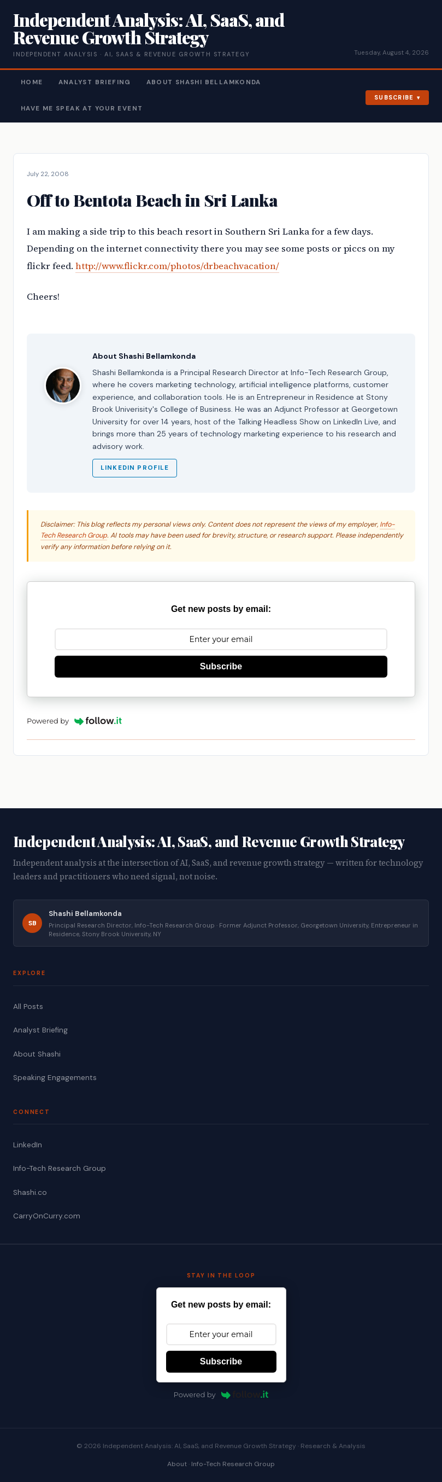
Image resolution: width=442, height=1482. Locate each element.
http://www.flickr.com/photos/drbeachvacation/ (177, 266)
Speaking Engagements (55, 1077)
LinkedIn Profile (135, 468)
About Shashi (37, 1054)
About (177, 1464)
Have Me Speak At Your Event (82, 108)
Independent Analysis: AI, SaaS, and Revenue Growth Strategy (148, 28)
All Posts (28, 1006)
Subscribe (394, 97)
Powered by (74, 720)
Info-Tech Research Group (59, 1168)
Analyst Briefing (94, 82)
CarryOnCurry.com (46, 1216)
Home (32, 82)
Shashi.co (30, 1192)
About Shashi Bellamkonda (203, 82)
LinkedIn (27, 1145)
